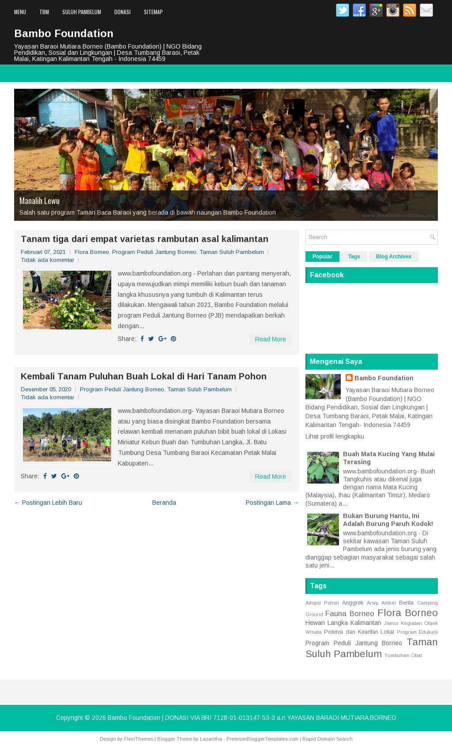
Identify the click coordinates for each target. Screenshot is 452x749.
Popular (322, 256)
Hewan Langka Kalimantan (343, 622)
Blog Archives (393, 256)
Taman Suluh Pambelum (232, 252)
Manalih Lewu (39, 200)
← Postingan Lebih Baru (48, 502)
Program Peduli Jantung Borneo (154, 252)
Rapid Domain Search (327, 738)
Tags (354, 256)
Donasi (122, 11)
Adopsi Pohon (322, 602)
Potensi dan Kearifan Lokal (359, 632)
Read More (270, 339)
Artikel (388, 602)
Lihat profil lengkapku (334, 436)
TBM (44, 11)
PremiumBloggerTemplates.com (262, 738)
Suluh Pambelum (81, 11)
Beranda (164, 502)
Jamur (391, 623)
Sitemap (153, 11)
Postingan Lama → (272, 502)
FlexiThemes (138, 738)
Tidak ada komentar (47, 260)
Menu (20, 11)
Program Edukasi (417, 632)
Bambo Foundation (63, 33)
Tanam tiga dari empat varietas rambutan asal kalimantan (144, 239)
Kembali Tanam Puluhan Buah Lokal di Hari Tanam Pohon (144, 376)
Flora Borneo (92, 252)
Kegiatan (411, 623)
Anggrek (352, 603)
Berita (406, 603)
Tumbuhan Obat (403, 655)
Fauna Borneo (349, 613)
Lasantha (211, 738)
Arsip (372, 602)
